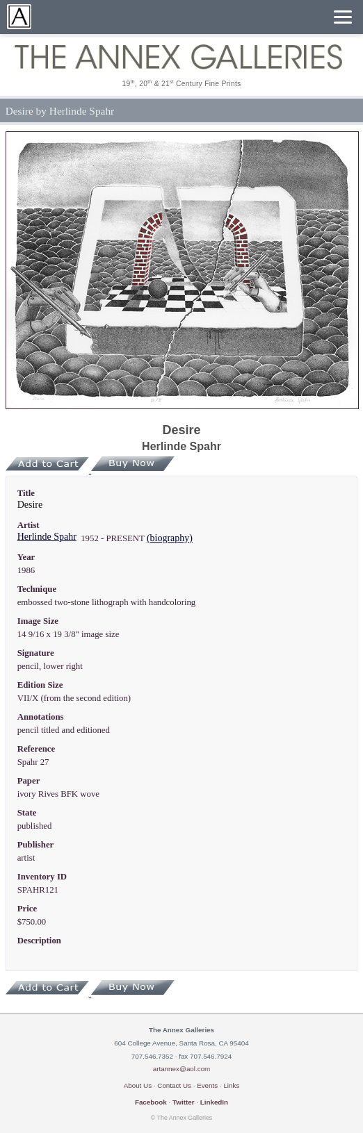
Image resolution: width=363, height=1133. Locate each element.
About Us (138, 1085)
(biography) (170, 538)
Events (207, 1085)
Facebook (151, 1102)
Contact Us (174, 1085)
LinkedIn (214, 1102)
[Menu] (343, 17)
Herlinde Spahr (46, 536)
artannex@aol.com (182, 1069)
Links (231, 1085)
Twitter (183, 1102)
